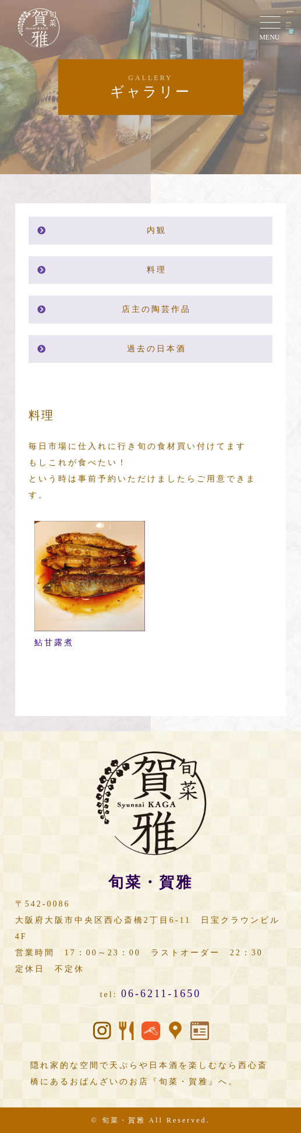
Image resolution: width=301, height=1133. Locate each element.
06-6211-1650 (161, 993)
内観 (157, 230)
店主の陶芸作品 (156, 309)
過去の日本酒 (156, 348)
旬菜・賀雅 (124, 1120)
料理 (157, 269)
